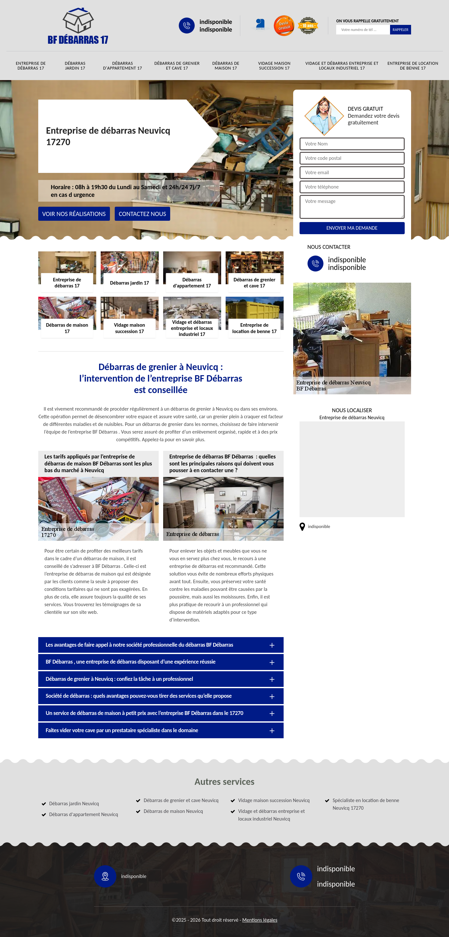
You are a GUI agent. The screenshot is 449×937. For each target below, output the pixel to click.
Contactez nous (142, 214)
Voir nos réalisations (74, 214)
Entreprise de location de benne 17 (412, 66)
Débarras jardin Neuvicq (74, 803)
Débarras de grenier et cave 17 (176, 66)
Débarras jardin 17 (75, 66)
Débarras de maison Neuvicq (173, 811)
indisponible (215, 22)
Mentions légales (259, 920)
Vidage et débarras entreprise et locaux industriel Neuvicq (271, 815)
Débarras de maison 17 (225, 66)
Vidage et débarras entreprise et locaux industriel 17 (341, 66)
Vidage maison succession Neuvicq (274, 800)
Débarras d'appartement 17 (122, 66)
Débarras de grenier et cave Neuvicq (181, 800)
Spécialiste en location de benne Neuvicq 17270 (366, 804)
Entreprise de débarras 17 (31, 66)
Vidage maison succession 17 (274, 66)
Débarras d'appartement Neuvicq (83, 814)
